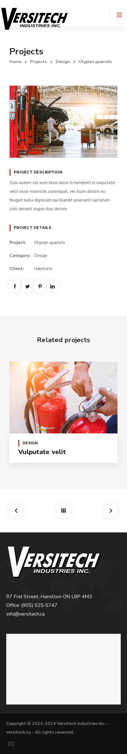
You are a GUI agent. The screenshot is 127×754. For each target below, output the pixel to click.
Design (63, 62)
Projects (38, 62)
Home (15, 62)
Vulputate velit (42, 452)
